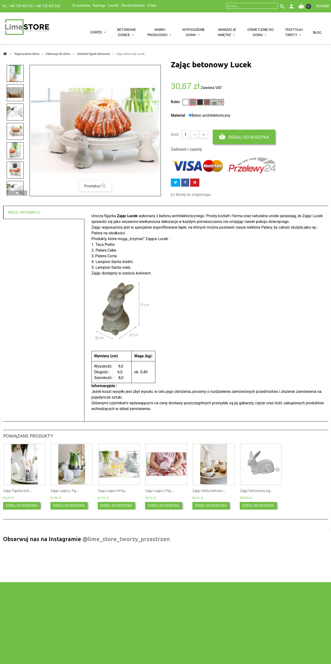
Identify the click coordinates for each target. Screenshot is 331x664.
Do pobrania (81, 5)
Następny (17, 193)
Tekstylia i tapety (294, 32)
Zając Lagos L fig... (64, 491)
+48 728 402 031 (21, 6)
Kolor (176, 102)
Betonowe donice (126, 32)
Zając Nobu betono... (208, 491)
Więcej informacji (24, 212)
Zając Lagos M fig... (112, 491)
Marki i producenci (157, 32)
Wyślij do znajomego (193, 195)
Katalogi (99, 5)
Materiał (178, 115)
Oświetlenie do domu (260, 32)
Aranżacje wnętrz (227, 32)
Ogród (96, 32)
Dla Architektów (133, 5)
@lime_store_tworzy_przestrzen (126, 539)
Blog (317, 32)
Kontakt (322, 6)
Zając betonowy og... (256, 491)
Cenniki (113, 5)
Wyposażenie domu (193, 32)
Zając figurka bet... (17, 491)
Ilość (175, 134)
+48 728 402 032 (47, 6)
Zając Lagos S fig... (159, 491)
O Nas (152, 5)
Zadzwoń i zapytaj (186, 149)
